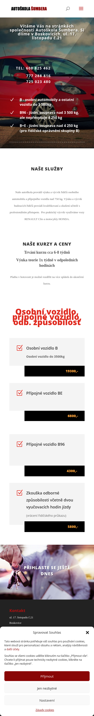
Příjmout (47, 676)
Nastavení (46, 700)
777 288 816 (38, 75)
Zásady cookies (45, 710)
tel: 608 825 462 (33, 68)
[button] (87, 632)
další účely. (13, 649)
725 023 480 (38, 81)
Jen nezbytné (47, 688)
